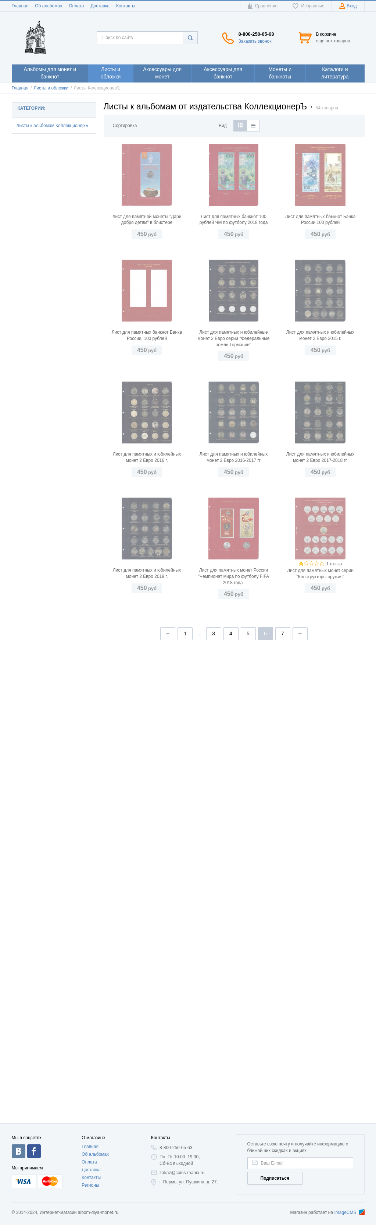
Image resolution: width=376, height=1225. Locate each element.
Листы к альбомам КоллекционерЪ (53, 125)
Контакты (125, 5)
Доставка (100, 5)
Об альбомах (48, 5)
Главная (20, 5)
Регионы (90, 1185)
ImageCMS (349, 1212)
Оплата (76, 5)
